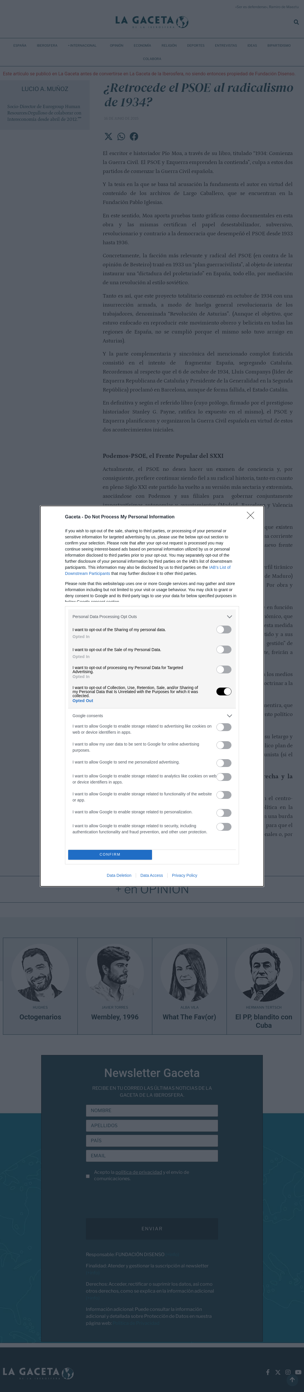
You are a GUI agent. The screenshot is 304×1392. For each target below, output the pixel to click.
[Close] (252, 517)
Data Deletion (119, 875)
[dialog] (152, 696)
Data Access (151, 875)
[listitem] (152, 617)
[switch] (223, 629)
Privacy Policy (184, 875)
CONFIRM (110, 854)
